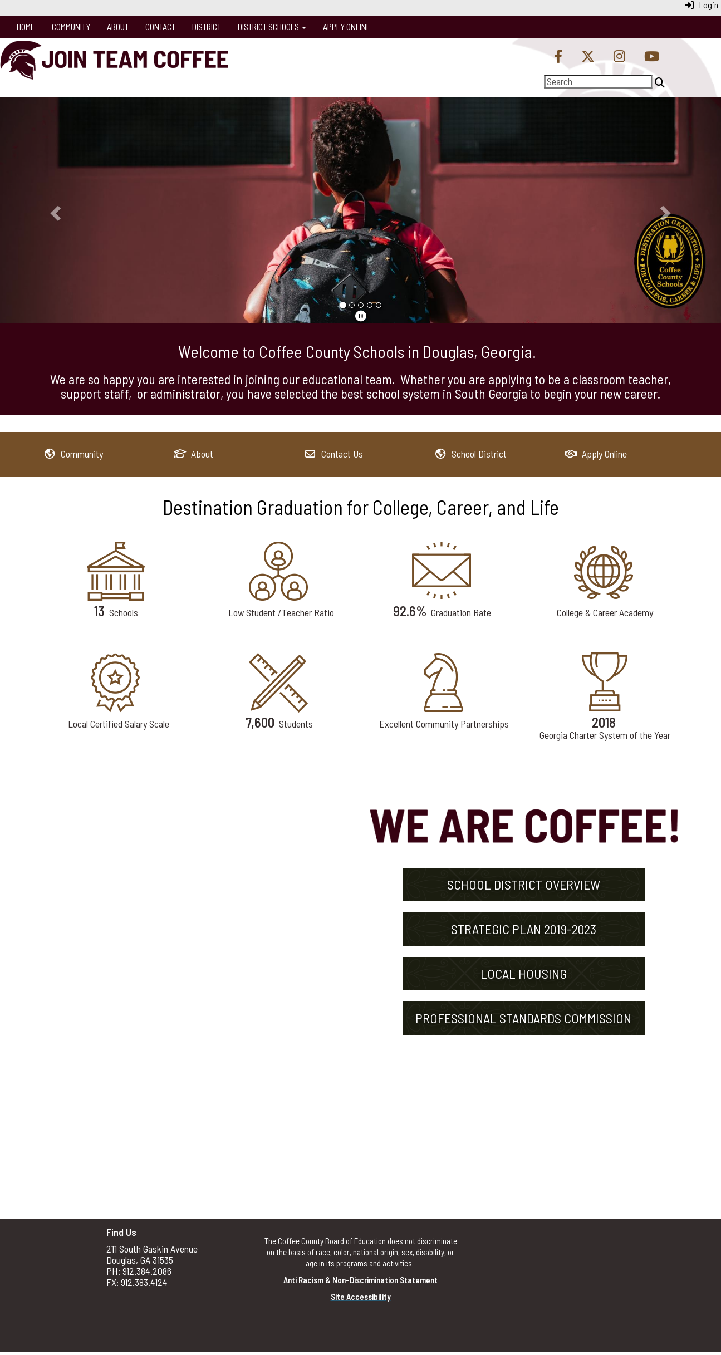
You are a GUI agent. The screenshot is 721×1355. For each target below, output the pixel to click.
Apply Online (347, 26)
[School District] (470, 454)
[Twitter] (588, 57)
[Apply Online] (596, 454)
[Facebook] (558, 57)
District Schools (272, 26)
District (206, 26)
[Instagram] (619, 57)
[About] (194, 454)
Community (71, 26)
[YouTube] (652, 57)
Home (26, 26)
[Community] (73, 454)
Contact (160, 26)
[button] (54, 209)
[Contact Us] (334, 454)
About (118, 26)
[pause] (360, 315)
